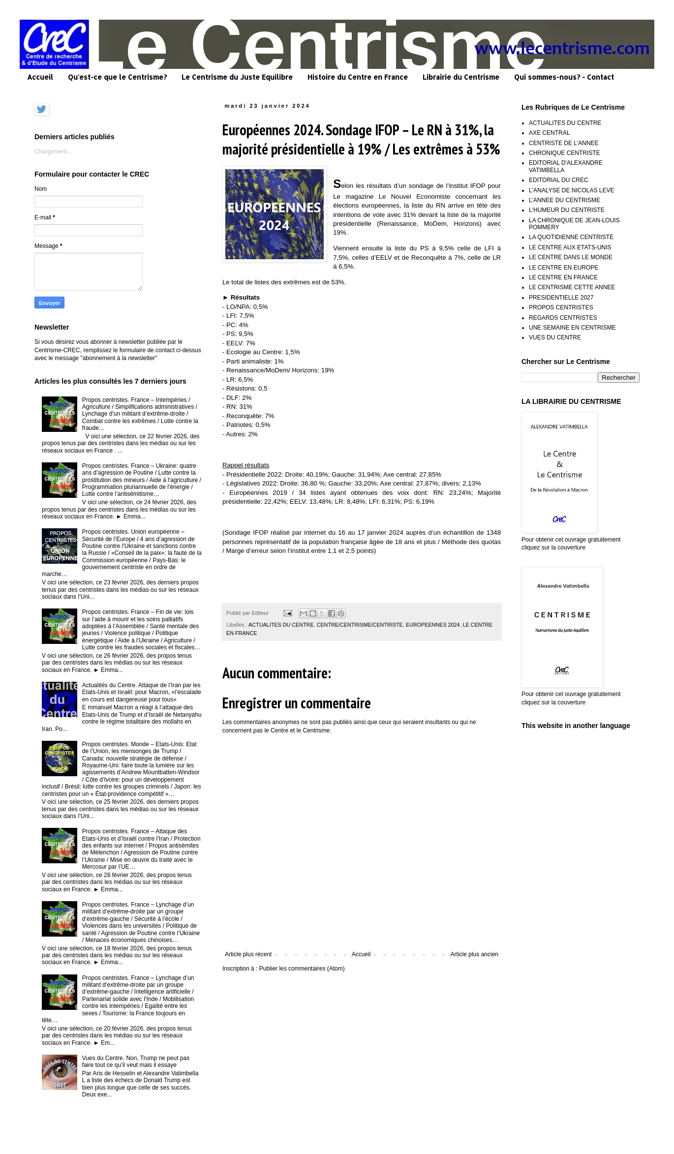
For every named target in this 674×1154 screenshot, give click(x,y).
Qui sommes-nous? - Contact (564, 77)
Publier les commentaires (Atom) (302, 968)
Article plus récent (248, 954)
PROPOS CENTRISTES (561, 307)
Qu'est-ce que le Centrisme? (117, 77)
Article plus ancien (474, 954)
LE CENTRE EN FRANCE (563, 277)
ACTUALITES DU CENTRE (281, 625)
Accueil (40, 77)
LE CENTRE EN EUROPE (563, 267)
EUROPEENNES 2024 (433, 625)
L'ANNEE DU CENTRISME (564, 200)
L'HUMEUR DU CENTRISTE (567, 210)
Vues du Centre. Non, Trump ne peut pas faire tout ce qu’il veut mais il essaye (135, 1061)
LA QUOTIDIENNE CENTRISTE (571, 237)
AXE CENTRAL (549, 132)
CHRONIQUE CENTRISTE (564, 153)
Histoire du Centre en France (357, 77)
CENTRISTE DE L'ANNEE (564, 143)
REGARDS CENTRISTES (563, 317)
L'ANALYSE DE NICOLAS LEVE (571, 190)
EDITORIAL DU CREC (558, 180)
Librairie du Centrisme (461, 77)
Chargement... (53, 151)
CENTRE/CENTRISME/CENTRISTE (360, 625)
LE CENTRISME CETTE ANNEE (572, 287)
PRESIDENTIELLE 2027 (561, 297)
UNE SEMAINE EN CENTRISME (572, 327)
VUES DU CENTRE (555, 337)
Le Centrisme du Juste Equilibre (237, 77)
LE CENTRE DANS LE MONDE (571, 257)
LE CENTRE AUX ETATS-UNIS (570, 247)
